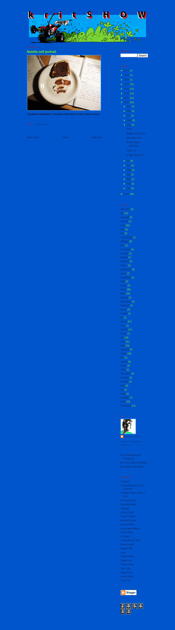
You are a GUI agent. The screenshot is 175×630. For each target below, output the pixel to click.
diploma (125, 241)
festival (124, 257)
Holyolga (125, 508)
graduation (126, 269)
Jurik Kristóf (132, 436)
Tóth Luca (126, 568)
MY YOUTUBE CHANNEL (134, 462)
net (122, 337)
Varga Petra (127, 572)
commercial (126, 237)
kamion (124, 297)
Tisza (129, 129)
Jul (128, 161)
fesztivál (125, 261)
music (124, 333)
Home (65, 137)
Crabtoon (125, 481)
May (129, 170)
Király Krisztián (128, 516)
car (122, 233)
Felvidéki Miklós (129, 504)
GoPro (124, 265)
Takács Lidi (126, 560)
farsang (124, 253)
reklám (124, 361)
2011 (127, 98)
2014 (127, 84)
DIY (122, 245)
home (123, 273)
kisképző (125, 305)
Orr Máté (125, 536)
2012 (127, 93)
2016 (127, 75)
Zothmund (126, 405)
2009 (127, 194)
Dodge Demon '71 (135, 155)
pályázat (125, 349)
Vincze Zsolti (127, 576)
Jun (129, 165)
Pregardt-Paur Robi (130, 540)
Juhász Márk (127, 512)
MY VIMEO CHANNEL (132, 467)
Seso (123, 552)
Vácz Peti (125, 580)
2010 (127, 102)
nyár (45, 124)
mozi (123, 325)
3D (122, 213)
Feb (129, 183)
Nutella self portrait (41, 52)
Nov (129, 111)
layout (124, 309)
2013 (127, 89)
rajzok (124, 353)
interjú (124, 285)
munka (124, 329)
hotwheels (126, 277)
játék (123, 293)
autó (123, 225)
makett (124, 313)
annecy (124, 221)
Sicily (123, 369)
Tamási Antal (127, 564)
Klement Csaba (128, 520)
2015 (127, 79)
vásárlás (125, 397)
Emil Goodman (128, 500)
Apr (129, 174)
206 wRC (125, 209)
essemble (125, 249)
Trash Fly (131, 150)
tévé (123, 385)
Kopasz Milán (127, 524)
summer (125, 377)
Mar (129, 179)
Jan (129, 188)
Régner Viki (126, 548)
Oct (129, 115)
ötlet (123, 345)
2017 (127, 70)
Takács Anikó (127, 556)
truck (123, 393)
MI (122, 317)
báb (122, 229)
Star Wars (126, 373)
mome (124, 321)
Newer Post (33, 137)
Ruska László (127, 544)
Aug (129, 125)
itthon (37, 124)
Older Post (96, 137)
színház (124, 381)
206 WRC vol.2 (134, 138)
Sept (129, 120)
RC (122, 357)
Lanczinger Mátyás (130, 528)
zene (123, 401)
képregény (126, 301)
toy (122, 389)
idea (123, 281)
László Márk (127, 532)
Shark (124, 365)
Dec (129, 106)
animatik (125, 217)
